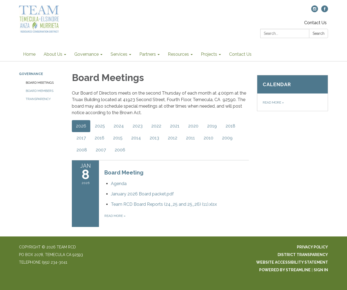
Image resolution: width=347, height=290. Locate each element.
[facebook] (324, 10)
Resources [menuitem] (178, 54)
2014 (136, 138)
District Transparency (303, 254)
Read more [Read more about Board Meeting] (115, 216)
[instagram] (314, 10)
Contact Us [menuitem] (240, 54)
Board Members (39, 91)
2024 (119, 126)
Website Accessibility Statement (292, 262)
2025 (100, 126)
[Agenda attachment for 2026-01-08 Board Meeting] (119, 183)
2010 (208, 138)
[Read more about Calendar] (292, 93)
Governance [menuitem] (86, 54)
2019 (212, 126)
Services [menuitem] (119, 54)
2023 (138, 126)
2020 (193, 126)
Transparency (38, 99)
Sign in (321, 270)
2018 (230, 126)
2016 (99, 138)
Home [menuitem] (29, 54)
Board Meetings (40, 83)
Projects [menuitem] (209, 54)
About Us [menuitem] (53, 54)
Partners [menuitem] (147, 54)
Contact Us (315, 22)
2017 (81, 138)
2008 (81, 149)
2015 (118, 138)
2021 (174, 126)
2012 (172, 138)
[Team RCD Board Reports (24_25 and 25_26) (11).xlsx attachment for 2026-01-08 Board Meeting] (164, 204)
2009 (227, 138)
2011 (190, 138)
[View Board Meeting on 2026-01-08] (176, 173)
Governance (31, 74)
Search (318, 33)
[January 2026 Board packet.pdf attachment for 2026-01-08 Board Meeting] (142, 194)
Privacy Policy (312, 247)
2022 (156, 126)
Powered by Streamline (285, 270)
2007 (101, 149)
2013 (154, 138)
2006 (120, 149)
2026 (81, 126)
